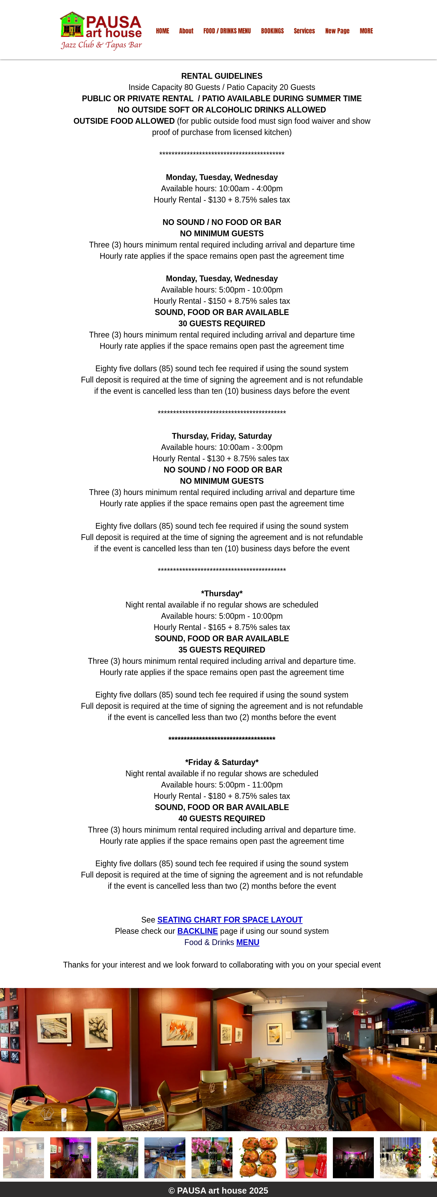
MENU (247, 942)
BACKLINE (198, 931)
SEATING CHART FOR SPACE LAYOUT (229, 919)
